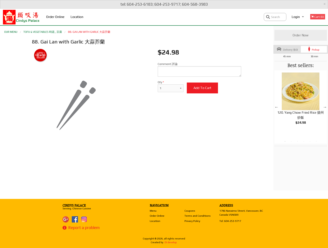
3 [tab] (297, 141)
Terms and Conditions (197, 215)
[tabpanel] (300, 101)
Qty (170, 86)
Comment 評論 (199, 69)
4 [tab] (304, 141)
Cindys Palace (74, 205)
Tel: (230, 221)
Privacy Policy (192, 221)
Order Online (55, 17)
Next (325, 107)
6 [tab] (316, 141)
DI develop (171, 242)
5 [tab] (310, 141)
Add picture (40, 55)
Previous (276, 107)
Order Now (301, 35)
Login (296, 17)
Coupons (189, 210)
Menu (153, 210)
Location (76, 17)
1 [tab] (285, 141)
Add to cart (202, 88)
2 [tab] (291, 141)
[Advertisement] (136, 163)
